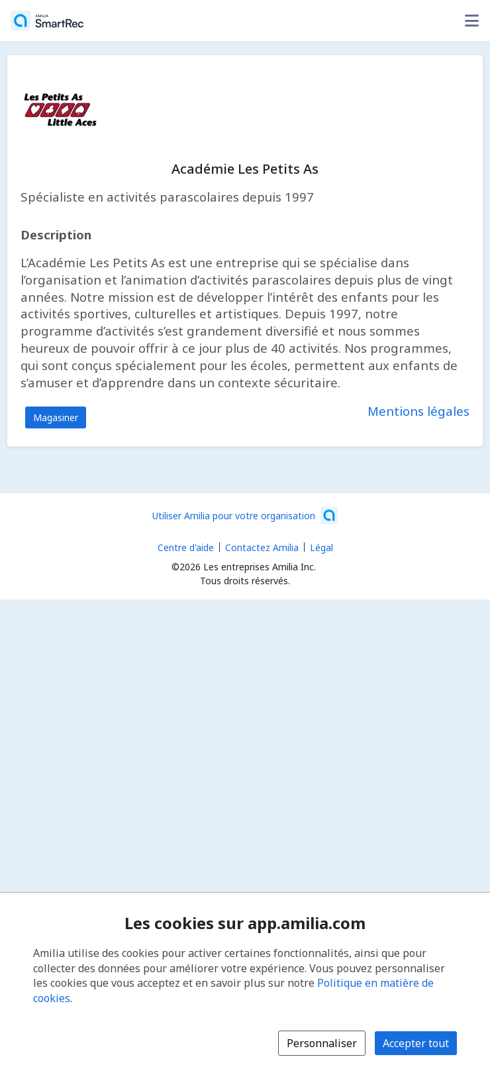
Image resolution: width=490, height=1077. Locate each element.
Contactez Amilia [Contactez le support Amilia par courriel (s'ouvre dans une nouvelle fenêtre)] (262, 547)
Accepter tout (416, 1043)
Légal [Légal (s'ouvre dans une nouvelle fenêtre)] (321, 547)
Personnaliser (322, 1043)
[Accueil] (47, 21)
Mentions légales (418, 411)
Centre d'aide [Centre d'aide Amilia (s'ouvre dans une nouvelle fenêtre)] (186, 547)
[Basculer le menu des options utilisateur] (471, 21)
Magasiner (55, 417)
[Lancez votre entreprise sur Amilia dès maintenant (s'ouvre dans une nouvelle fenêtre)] (245, 515)
